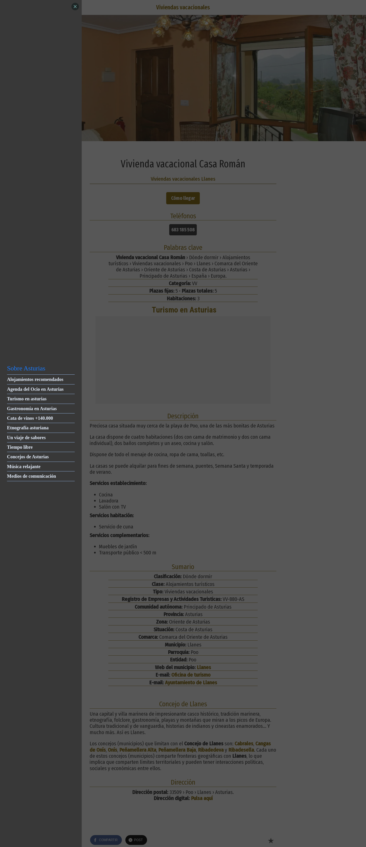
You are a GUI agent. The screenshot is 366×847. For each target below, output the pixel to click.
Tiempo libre (20, 447)
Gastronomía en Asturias (32, 408)
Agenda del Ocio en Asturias (35, 389)
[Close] (75, 6)
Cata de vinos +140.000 (30, 418)
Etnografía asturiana (28, 427)
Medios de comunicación (31, 476)
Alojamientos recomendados (35, 379)
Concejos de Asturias (28, 456)
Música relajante (24, 466)
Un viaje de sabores (26, 437)
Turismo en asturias (26, 398)
